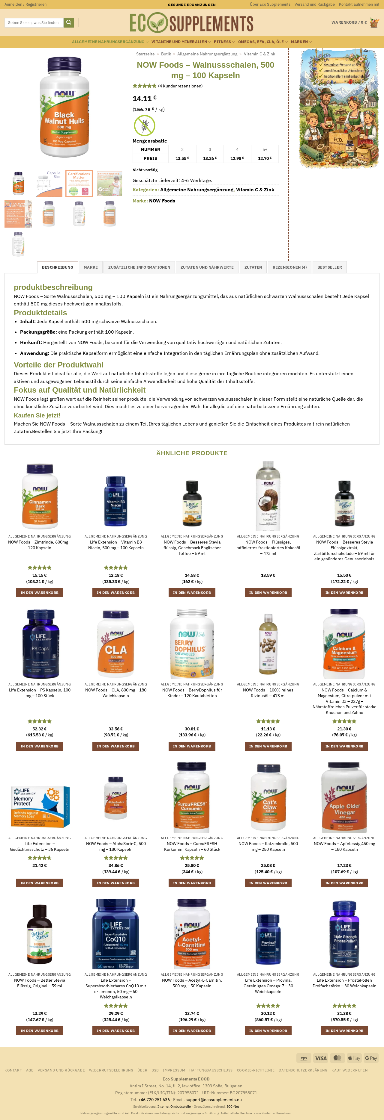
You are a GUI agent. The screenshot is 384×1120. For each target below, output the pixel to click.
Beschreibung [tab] (57, 267)
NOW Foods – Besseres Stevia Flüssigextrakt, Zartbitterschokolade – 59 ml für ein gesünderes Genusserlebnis (344, 550)
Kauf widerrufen (350, 1070)
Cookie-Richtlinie (256, 1070)
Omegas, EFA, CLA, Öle (263, 42)
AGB (30, 1070)
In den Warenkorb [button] (40, 592)
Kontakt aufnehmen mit (359, 4)
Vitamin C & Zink (259, 54)
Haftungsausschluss (211, 1070)
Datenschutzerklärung (303, 1070)
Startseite (145, 54)
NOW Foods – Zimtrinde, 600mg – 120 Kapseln (39, 544)
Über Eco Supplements (270, 4)
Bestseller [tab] (329, 267)
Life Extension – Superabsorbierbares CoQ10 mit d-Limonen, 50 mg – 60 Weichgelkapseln (116, 988)
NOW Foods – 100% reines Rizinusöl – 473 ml (268, 692)
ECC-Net (232, 1106)
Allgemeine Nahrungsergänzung (110, 42)
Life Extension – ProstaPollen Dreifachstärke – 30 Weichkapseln (344, 983)
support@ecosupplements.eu (214, 1099)
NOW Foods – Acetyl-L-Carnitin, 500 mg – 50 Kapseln (192, 983)
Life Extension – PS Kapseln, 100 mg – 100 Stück (39, 692)
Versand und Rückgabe (315, 4)
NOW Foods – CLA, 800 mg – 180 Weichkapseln (115, 692)
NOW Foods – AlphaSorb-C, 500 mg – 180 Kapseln (116, 846)
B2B (155, 1070)
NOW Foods (162, 201)
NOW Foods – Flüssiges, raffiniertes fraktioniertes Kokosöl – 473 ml (268, 547)
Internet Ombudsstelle (174, 1106)
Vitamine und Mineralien (181, 42)
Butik (166, 54)
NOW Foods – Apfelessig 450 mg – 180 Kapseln (344, 846)
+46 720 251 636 (154, 1099)
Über (142, 1070)
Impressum (174, 1070)
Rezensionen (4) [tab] (290, 267)
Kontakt (13, 1070)
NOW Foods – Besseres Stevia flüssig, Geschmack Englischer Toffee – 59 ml (192, 547)
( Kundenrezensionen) (180, 85)
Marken (301, 42)
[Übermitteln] (69, 23)
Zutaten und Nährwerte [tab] (207, 267)
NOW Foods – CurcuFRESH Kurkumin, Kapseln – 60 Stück (192, 846)
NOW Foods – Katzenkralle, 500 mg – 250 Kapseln (268, 846)
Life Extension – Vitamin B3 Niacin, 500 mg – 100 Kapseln (116, 544)
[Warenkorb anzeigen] (356, 22)
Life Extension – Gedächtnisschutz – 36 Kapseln (39, 846)
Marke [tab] (91, 267)
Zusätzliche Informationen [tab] (139, 267)
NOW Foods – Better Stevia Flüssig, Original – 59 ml (39, 983)
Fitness (224, 42)
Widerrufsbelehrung (111, 1070)
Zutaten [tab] (253, 267)
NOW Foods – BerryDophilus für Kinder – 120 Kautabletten (192, 692)
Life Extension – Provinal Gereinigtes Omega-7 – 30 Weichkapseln (268, 985)
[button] (25, 4)
